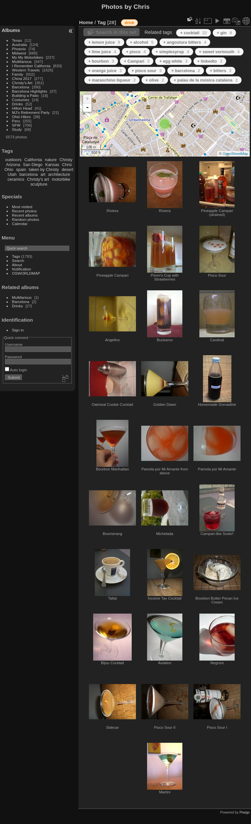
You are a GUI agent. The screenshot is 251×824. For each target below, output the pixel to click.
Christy (66, 159)
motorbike (61, 179)
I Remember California (31, 66)
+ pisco (136, 51)
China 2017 (22, 78)
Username (14, 344)
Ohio (9, 169)
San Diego (32, 164)
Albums (11, 30)
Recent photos (24, 211)
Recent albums (25, 215)
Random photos (25, 219)
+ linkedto (209, 61)
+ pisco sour (147, 70)
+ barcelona (185, 70)
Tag (101, 22)
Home (86, 22)
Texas (17, 40)
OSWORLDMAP (26, 273)
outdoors (13, 159)
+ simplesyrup (172, 51)
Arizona (13, 164)
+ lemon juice (104, 42)
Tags (16, 256)
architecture (59, 174)
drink (129, 23)
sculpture (38, 184)
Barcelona (20, 87)
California (33, 159)
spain (21, 169)
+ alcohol (142, 42)
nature (51, 159)
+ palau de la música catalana (206, 80)
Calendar (20, 223)
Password (13, 357)
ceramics (16, 179)
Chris (67, 164)
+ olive (154, 80)
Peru (16, 121)
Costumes (20, 100)
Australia (19, 44)
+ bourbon (101, 61)
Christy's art (38, 179)
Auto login (16, 370)
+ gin (224, 32)
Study (17, 129)
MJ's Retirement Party (31, 112)
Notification (21, 269)
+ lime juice (102, 51)
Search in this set (116, 32)
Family (18, 74)
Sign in (18, 330)
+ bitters (220, 70)
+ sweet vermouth (219, 51)
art (43, 174)
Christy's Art (22, 83)
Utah (12, 174)
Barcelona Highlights (29, 91)
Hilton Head (22, 108)
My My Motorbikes (27, 57)
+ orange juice (105, 70)
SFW (16, 125)
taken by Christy (44, 169)
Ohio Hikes (21, 116)
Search (18, 260)
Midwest (19, 53)
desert (68, 169)
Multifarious (22, 61)
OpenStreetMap (235, 154)
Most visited (22, 207)
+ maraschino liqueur (112, 80)
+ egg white (173, 61)
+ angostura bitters (185, 42)
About (17, 265)
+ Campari (136, 61)
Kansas (52, 164)
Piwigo (245, 812)
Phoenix (19, 49)
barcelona (28, 174)
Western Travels (26, 70)
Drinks (17, 104)
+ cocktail (193, 32)
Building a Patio (25, 95)
